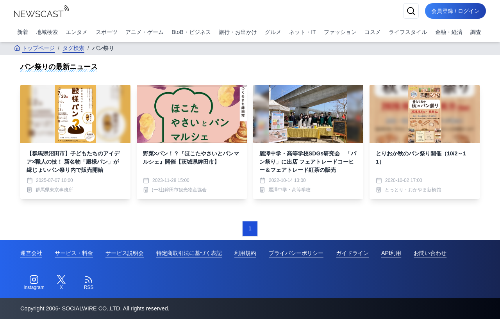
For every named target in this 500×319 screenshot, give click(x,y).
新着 (22, 32)
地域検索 (47, 32)
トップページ (34, 48)
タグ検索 (73, 48)
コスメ (372, 32)
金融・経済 (448, 32)
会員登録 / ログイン (455, 11)
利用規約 (245, 253)
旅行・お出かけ (238, 32)
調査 (475, 32)
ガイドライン (352, 253)
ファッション (340, 32)
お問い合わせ (430, 253)
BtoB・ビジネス (191, 32)
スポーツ (107, 32)
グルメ (273, 32)
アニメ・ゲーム (144, 32)
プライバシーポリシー (296, 253)
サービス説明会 (124, 253)
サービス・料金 (74, 253)
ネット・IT (302, 32)
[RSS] (88, 282)
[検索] (411, 11)
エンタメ (77, 32)
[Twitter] (61, 282)
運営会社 (31, 253)
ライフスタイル (408, 32)
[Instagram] (34, 282)
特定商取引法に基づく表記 (189, 253)
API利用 (391, 253)
